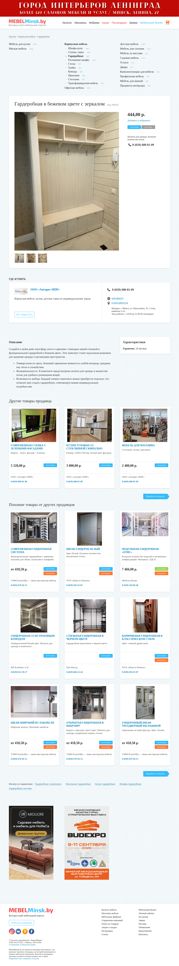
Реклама (142, 924)
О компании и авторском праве (22, 944)
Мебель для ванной (131, 80)
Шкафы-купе (75, 48)
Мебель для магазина (138, 445)
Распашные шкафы (78, 60)
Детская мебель (129, 43)
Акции (105, 22)
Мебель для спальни (132, 48)
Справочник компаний (112, 920)
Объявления (144, 927)
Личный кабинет (146, 913)
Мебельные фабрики (111, 917)
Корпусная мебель (27, 36)
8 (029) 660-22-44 (74, 672)
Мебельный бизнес (151, 22)
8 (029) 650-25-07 (74, 585)
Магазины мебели (110, 913)
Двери (123, 67)
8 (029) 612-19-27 (19, 672)
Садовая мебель (129, 57)
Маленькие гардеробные (78, 784)
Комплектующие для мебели (137, 71)
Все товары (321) (24, 314)
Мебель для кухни (19, 43)
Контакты (143, 934)
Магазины (80, 22)
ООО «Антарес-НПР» (45, 289)
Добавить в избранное (138, 120)
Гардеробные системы (20, 788)
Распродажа (119, 22)
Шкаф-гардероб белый (83, 549)
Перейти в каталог (155, 496)
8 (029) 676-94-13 (19, 585)
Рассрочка (143, 917)
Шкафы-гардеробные (130, 784)
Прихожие (73, 75)
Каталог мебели (109, 910)
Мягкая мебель (17, 48)
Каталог (67, 22)
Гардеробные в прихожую (48, 784)
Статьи (105, 934)
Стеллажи (73, 79)
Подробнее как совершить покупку (24, 958)
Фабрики (94, 22)
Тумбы (72, 67)
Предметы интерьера (132, 85)
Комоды (72, 71)
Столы (71, 63)
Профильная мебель (132, 76)
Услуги (124, 62)
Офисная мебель (74, 87)
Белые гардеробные (105, 784)
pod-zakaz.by (117, 298)
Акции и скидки (109, 927)
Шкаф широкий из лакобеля (32, 722)
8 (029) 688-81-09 (140, 144)
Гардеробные (43, 36)
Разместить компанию (21, 922)
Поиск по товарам (110, 924)
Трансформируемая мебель (83, 83)
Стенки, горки (76, 52)
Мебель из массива (131, 53)
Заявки (133, 22)
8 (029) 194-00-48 (130, 585)
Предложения (145, 931)
